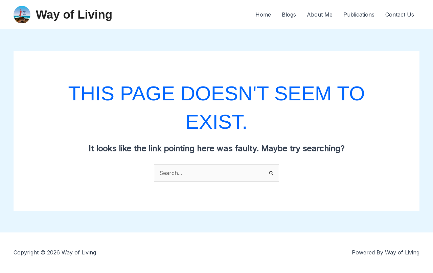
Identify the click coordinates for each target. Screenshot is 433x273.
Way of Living (74, 14)
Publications (358, 14)
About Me (320, 14)
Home (263, 14)
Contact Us (399, 14)
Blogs (289, 14)
